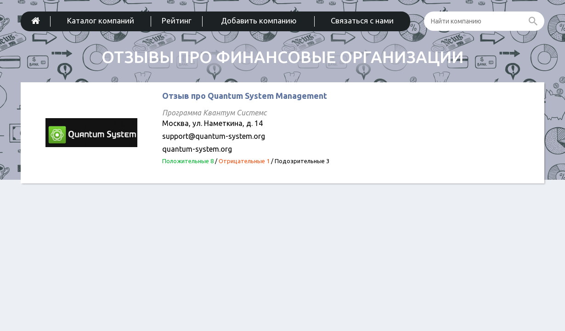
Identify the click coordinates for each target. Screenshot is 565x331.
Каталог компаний (100, 20)
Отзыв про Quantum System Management (244, 95)
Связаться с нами (362, 20)
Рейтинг (177, 20)
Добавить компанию (259, 20)
